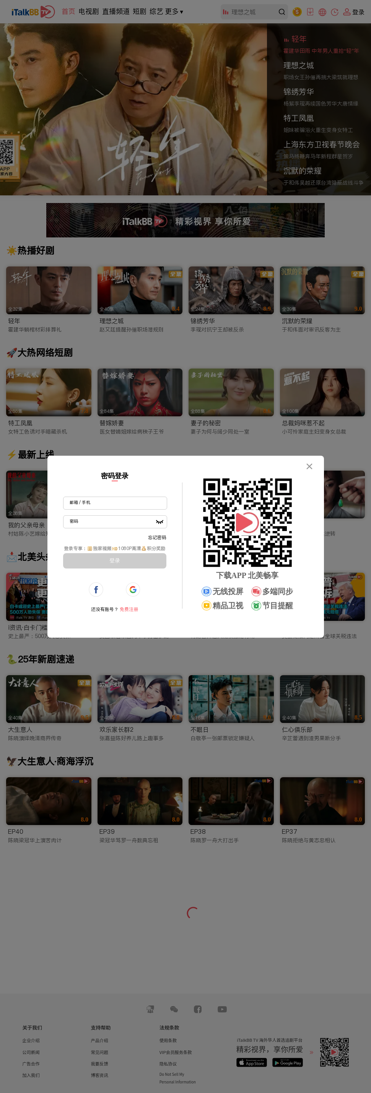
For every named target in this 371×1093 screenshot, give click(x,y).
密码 (74, 521)
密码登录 (115, 476)
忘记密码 (157, 537)
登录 (114, 560)
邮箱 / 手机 (80, 502)
